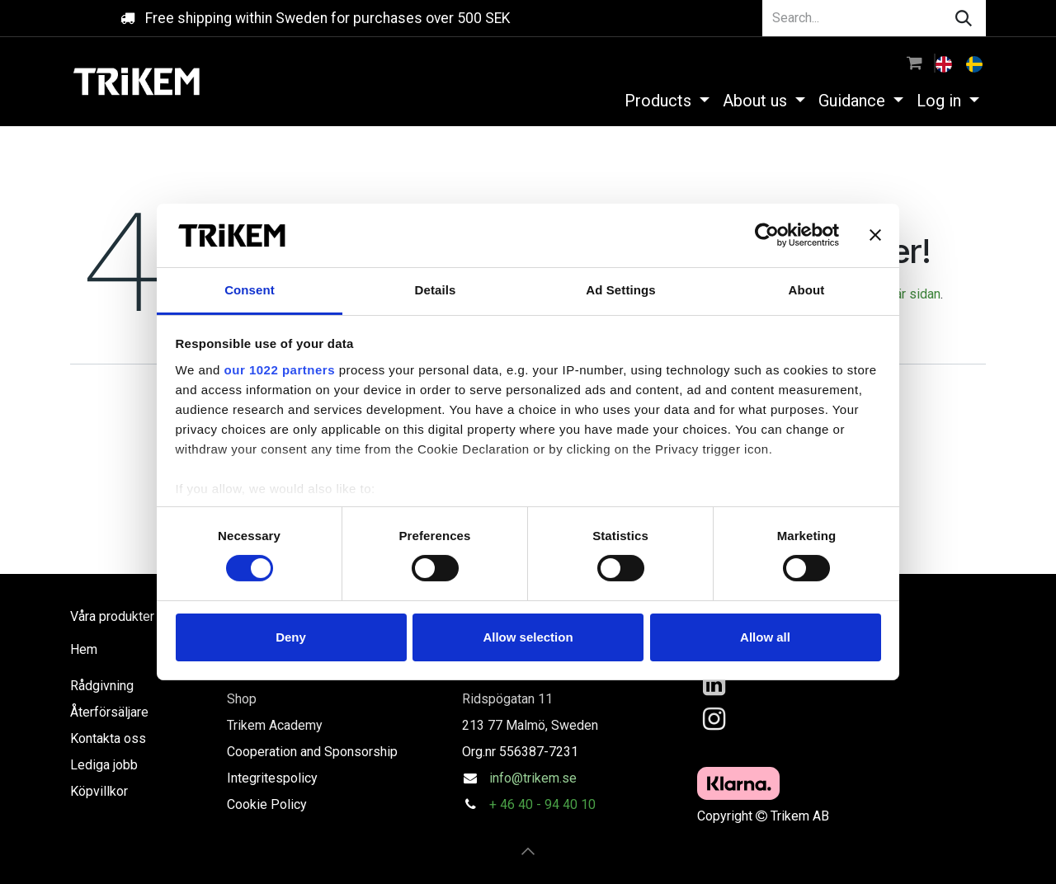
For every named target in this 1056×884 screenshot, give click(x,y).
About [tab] (807, 290)
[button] (528, 851)
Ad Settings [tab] (620, 290)
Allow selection (528, 637)
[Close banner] (875, 235)
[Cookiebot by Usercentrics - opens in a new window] (767, 235)
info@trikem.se (533, 778)
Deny (291, 637)
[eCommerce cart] (914, 63)
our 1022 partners (279, 370)
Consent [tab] (249, 290)
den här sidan (902, 294)
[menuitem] (945, 63)
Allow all (765, 637)
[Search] (963, 18)
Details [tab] (435, 290)
